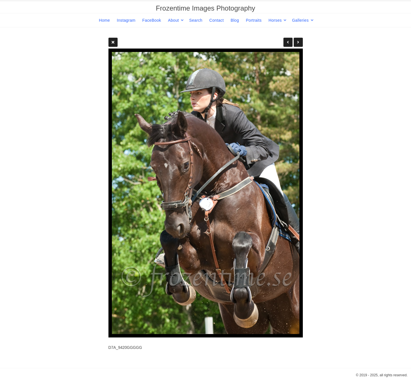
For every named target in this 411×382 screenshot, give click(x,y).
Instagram (126, 20)
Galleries (300, 20)
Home (104, 20)
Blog (235, 20)
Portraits (253, 20)
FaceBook (151, 20)
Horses (275, 20)
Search (195, 20)
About (173, 20)
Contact (216, 20)
